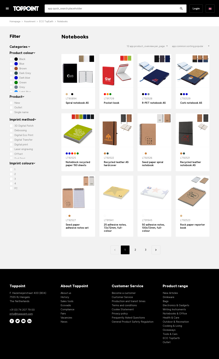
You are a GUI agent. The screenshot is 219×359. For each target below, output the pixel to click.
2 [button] (135, 249)
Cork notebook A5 (191, 102)
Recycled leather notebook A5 (190, 164)
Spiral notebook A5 (77, 102)
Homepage (15, 21)
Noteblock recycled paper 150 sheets (78, 164)
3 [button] (145, 249)
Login (196, 8)
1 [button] (125, 249)
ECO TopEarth (46, 21)
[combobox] (115, 8)
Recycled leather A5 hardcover (116, 164)
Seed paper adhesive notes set (77, 226)
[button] (156, 250)
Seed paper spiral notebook (152, 164)
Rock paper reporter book (192, 226)
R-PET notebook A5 (154, 102)
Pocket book (111, 102)
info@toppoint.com (21, 313)
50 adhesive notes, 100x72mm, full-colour (153, 227)
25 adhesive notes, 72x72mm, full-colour (115, 227)
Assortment (29, 21)
